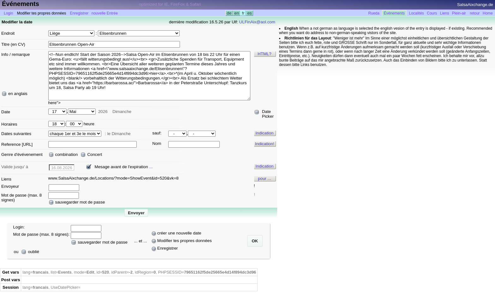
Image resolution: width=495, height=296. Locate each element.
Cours (432, 13)
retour (475, 13)
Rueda (373, 13)
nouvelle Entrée (105, 13)
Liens (444, 13)
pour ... (264, 178)
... (151, 166)
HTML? (264, 53)
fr (243, 13)
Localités (416, 13)
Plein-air (459, 13)
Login (8, 13)
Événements (394, 13)
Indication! (264, 143)
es (249, 13)
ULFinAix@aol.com (257, 22)
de (229, 13)
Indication (264, 133)
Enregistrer (79, 13)
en (236, 13)
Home (488, 13)
